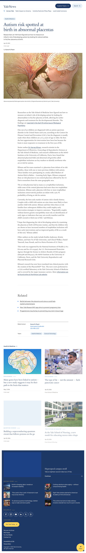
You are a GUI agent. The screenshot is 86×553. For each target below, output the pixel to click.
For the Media (8, 535)
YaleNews (10, 7)
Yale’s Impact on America (23, 11)
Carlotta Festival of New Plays (42, 11)
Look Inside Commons (60, 11)
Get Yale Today (11, 524)
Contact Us (7, 537)
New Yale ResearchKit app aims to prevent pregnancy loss (40, 309)
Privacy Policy (7, 544)
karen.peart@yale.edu (37, 329)
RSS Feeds (7, 533)
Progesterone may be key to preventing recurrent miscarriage (41, 313)
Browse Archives (9, 530)
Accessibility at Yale (9, 541)
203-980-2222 (34, 331)
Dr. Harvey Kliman (34, 149)
